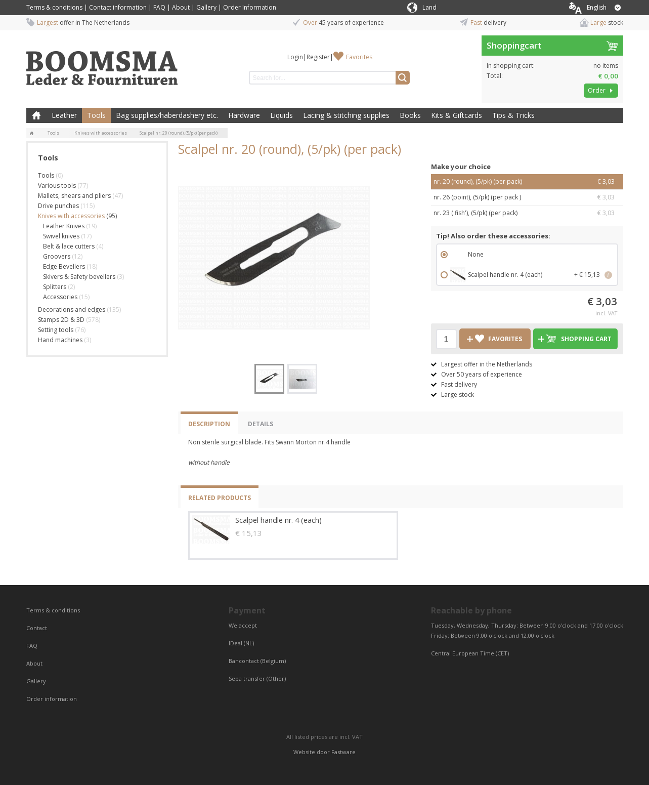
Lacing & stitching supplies (346, 115)
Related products (219, 497)
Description (209, 424)
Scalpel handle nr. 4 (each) (278, 520)
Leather (64, 115)
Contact (37, 628)
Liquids (281, 115)
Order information (51, 699)
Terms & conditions (54, 7)
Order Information (249, 7)
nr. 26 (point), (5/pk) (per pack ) (527, 197)
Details (260, 424)
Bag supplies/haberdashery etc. (167, 115)
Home (36, 115)
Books (410, 115)
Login (295, 57)
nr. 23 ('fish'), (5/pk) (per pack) (527, 213)
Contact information (118, 7)
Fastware (343, 752)
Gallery (206, 7)
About (181, 7)
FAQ (159, 7)
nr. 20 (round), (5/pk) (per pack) (527, 182)
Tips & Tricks (513, 115)
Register (318, 57)
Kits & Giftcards (456, 115)
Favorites (359, 57)
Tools (96, 115)
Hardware (244, 115)
